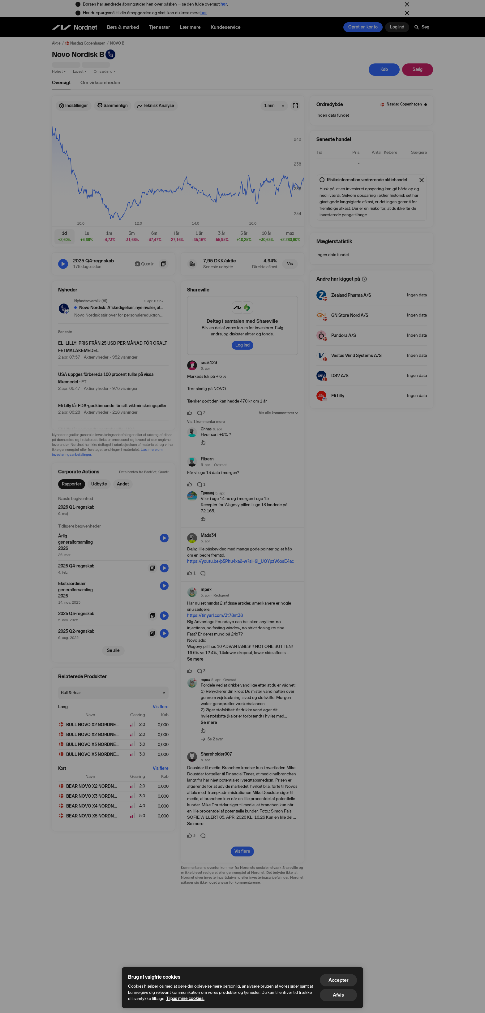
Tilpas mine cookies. (185, 998)
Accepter (338, 980)
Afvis (338, 995)
